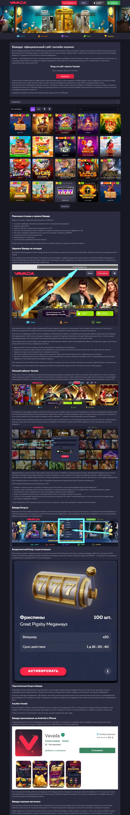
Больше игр (65, 206)
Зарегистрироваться (69, 3)
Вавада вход (65, 76)
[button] (2, 19)
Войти (84, 3)
